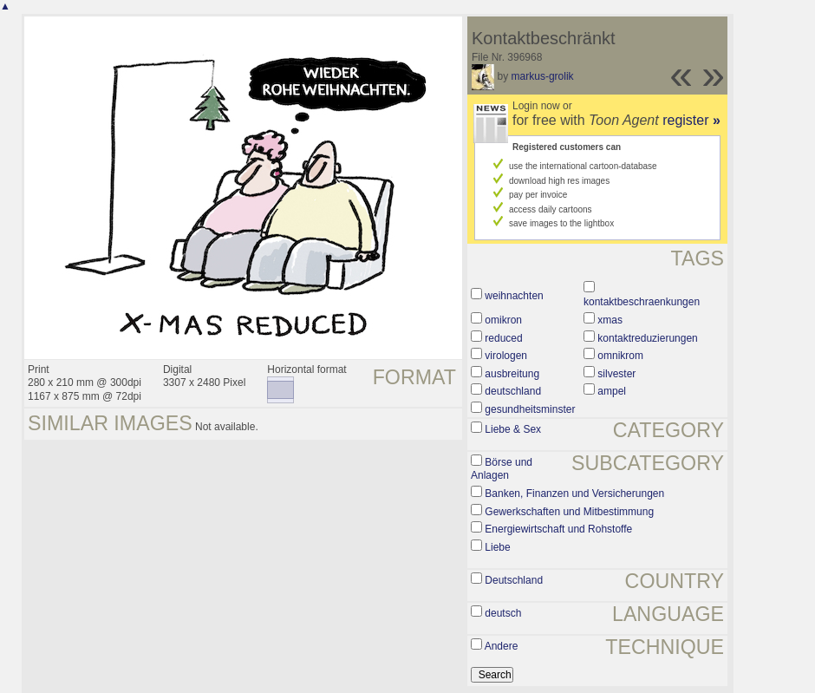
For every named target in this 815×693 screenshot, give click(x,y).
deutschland (513, 391)
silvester (616, 374)
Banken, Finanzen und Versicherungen (574, 493)
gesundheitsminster (530, 409)
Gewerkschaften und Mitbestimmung (569, 512)
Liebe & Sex (513, 429)
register (691, 120)
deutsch (503, 613)
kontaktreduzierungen (647, 338)
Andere (501, 646)
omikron (503, 320)
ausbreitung (512, 374)
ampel (611, 391)
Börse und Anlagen (501, 469)
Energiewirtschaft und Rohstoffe (558, 529)
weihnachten (514, 296)
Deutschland (514, 580)
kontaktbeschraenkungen (642, 302)
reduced (503, 338)
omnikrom (620, 356)
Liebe (497, 547)
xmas (610, 320)
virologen (506, 356)
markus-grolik (543, 76)
